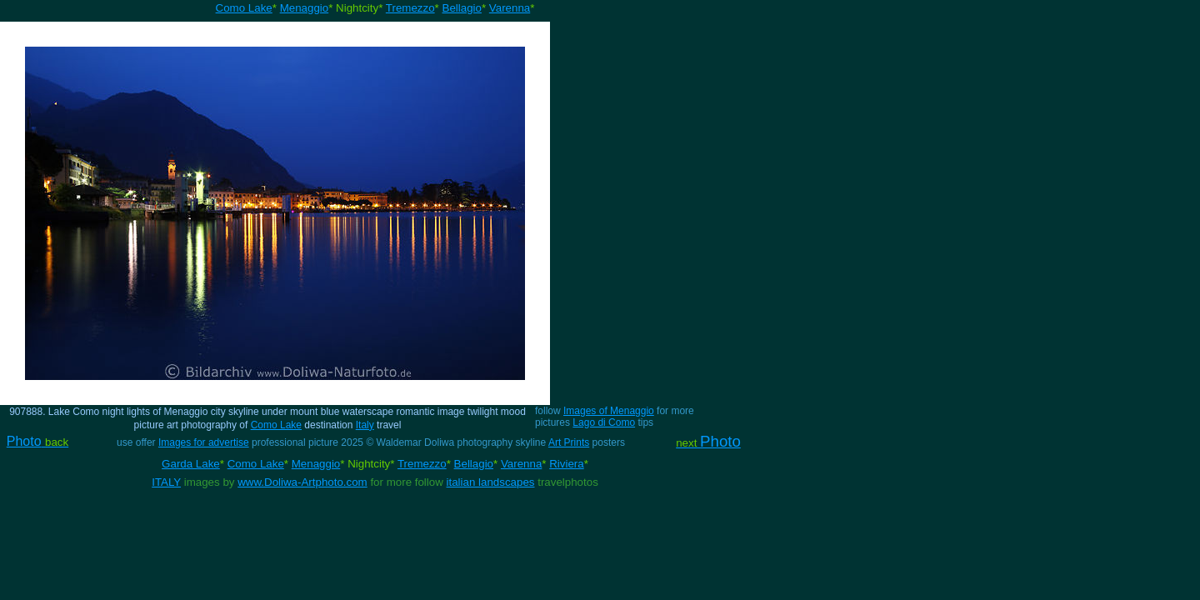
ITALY (166, 482)
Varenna (509, 8)
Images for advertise (203, 442)
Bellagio (462, 8)
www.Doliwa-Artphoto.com (303, 482)
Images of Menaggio (608, 411)
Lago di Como (603, 422)
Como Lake (244, 8)
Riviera (566, 464)
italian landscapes (491, 482)
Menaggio (304, 8)
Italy (365, 425)
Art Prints (568, 442)
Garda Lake (191, 464)
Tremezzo (410, 8)
